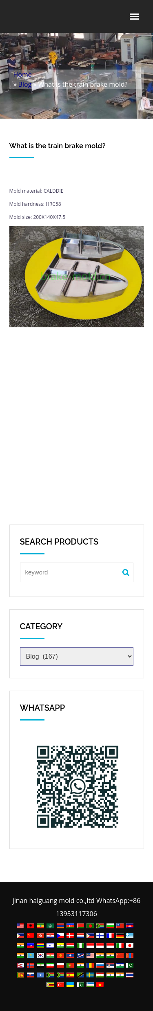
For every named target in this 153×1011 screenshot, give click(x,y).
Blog (25, 84)
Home (22, 74)
